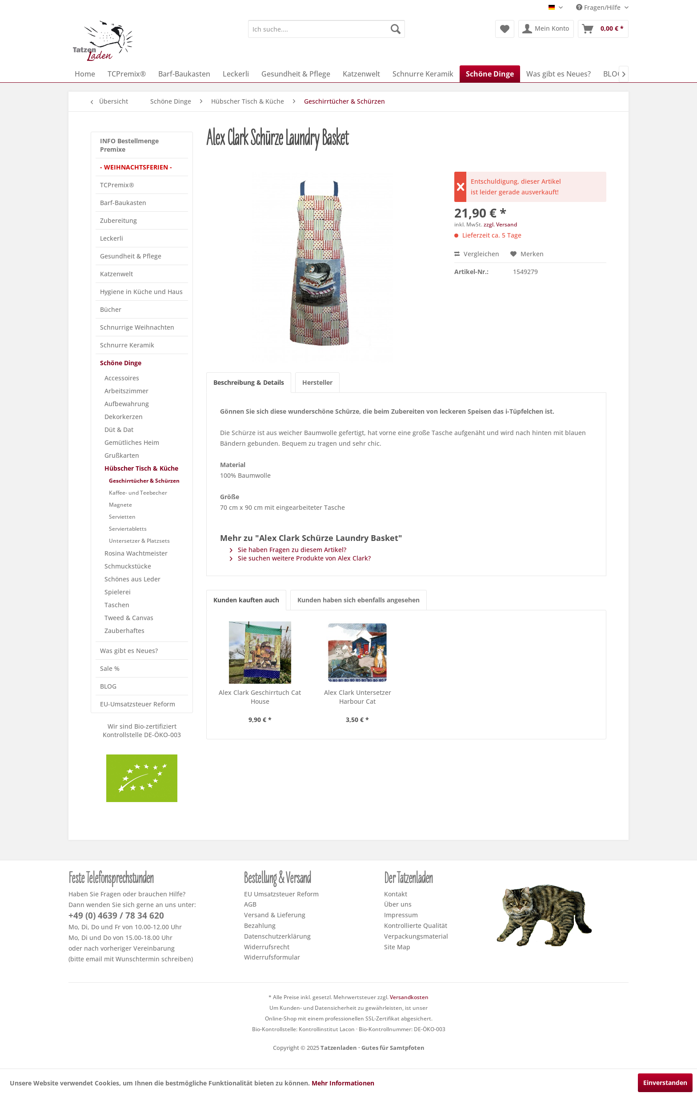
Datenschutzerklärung (277, 936)
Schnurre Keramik (127, 345)
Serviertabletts (128, 528)
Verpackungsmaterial (416, 936)
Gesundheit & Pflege (130, 256)
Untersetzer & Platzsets (139, 540)
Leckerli (111, 238)
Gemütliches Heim (131, 442)
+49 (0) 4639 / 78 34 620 (116, 915)
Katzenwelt (116, 274)
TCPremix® (117, 185)
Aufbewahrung (126, 403)
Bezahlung (260, 925)
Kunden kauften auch (246, 600)
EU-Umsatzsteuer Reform (137, 704)
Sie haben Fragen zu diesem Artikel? (288, 549)
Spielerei (117, 592)
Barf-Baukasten (123, 202)
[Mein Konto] (546, 29)
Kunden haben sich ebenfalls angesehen (358, 600)
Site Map (397, 947)
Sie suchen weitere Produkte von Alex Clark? (300, 558)
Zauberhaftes (124, 630)
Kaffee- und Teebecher (138, 492)
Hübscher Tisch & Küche (141, 468)
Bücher (110, 309)
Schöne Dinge (120, 363)
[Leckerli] (235, 73)
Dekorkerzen (123, 416)
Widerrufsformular (272, 957)
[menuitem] (326, 29)
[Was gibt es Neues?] (558, 73)
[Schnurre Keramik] (423, 73)
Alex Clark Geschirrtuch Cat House (260, 697)
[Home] (84, 73)
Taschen (116, 605)
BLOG (108, 686)
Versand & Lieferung (274, 915)
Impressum (401, 915)
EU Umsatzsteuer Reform (281, 894)
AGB (250, 904)
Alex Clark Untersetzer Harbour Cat (357, 697)
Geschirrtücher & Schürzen (144, 480)
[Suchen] (395, 29)
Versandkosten (409, 997)
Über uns (398, 904)
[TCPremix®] (126, 73)
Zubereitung (118, 220)
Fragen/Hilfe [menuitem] (599, 7)
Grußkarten (121, 455)
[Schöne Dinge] (490, 73)
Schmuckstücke (127, 566)
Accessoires (121, 378)
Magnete (120, 504)
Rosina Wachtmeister (136, 553)
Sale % (110, 668)
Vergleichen (476, 254)
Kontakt (395, 894)
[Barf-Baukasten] (184, 73)
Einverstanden (665, 1082)
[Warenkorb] (603, 29)
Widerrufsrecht (266, 947)
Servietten (122, 516)
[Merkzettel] (504, 29)
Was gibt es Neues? (129, 650)
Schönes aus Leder (132, 579)
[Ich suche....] (326, 29)
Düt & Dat (118, 429)
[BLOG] (613, 73)
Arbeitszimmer (126, 391)
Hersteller (317, 382)
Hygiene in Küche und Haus (141, 291)
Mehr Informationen (343, 1083)
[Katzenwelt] (361, 73)
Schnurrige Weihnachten (137, 327)
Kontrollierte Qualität (415, 925)
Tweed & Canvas (128, 617)
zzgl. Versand (500, 224)
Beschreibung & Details (248, 382)
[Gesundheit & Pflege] (295, 73)
